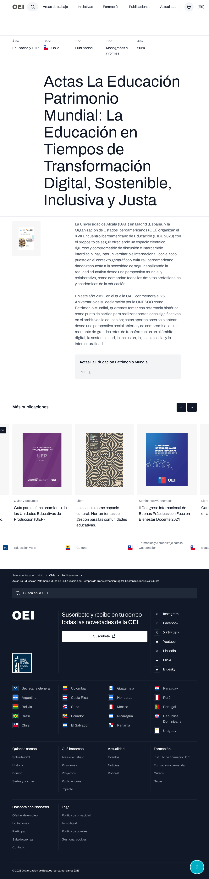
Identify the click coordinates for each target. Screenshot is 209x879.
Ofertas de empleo (25, 815)
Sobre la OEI (21, 757)
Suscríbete (104, 636)
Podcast (113, 773)
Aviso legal (69, 823)
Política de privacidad (76, 815)
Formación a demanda (169, 765)
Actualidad (168, 7)
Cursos (159, 773)
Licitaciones (20, 823)
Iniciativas (85, 7)
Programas (69, 765)
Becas (158, 781)
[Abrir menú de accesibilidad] (197, 867)
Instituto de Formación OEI (172, 757)
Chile (52, 575)
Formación (111, 7)
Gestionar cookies (74, 839)
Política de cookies (74, 831)
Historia (17, 765)
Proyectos (69, 773)
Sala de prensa (22, 839)
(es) (200, 7)
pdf (85, 372)
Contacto (18, 847)
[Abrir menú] (7, 7)
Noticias (113, 765)
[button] (181, 407)
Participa (18, 831)
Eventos (113, 757)
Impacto (67, 789)
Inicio (40, 575)
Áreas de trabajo (55, 7)
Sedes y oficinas (23, 781)
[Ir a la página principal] (18, 6)
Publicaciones (139, 7)
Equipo (17, 773)
